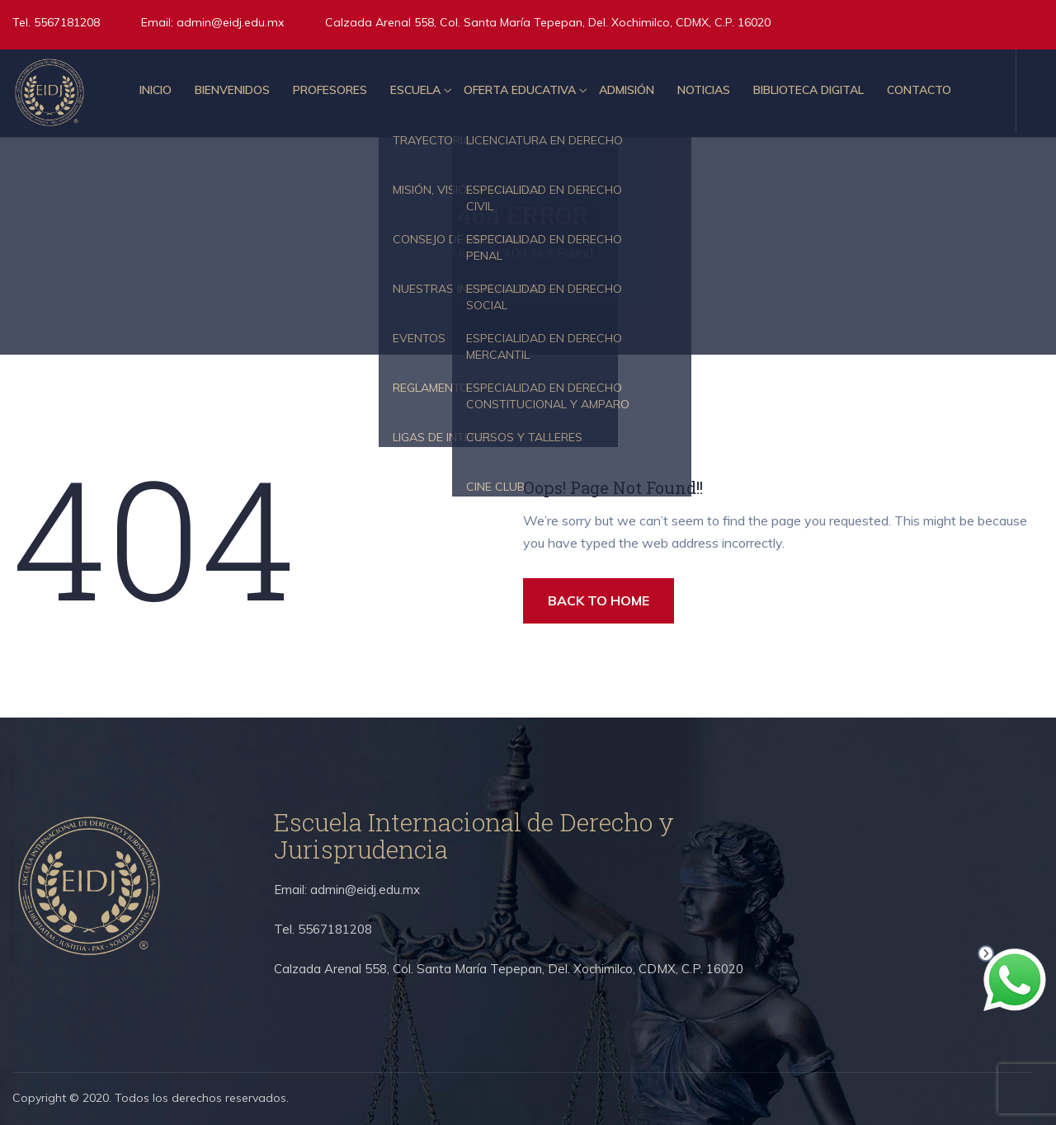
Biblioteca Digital (808, 89)
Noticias (703, 89)
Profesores (330, 89)
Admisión (626, 89)
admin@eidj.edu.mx (230, 22)
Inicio (155, 89)
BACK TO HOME (598, 600)
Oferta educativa (520, 89)
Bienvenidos (232, 89)
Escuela (415, 89)
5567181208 (65, 22)
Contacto (919, 89)
